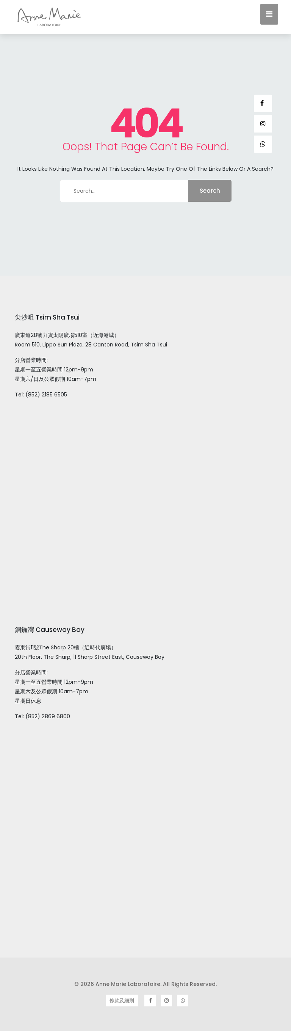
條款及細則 (122, 1000)
